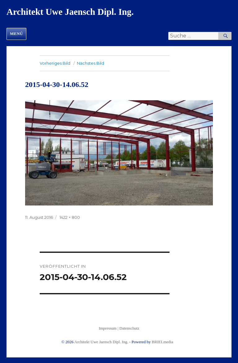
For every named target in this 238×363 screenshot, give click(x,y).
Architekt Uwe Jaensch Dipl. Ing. (70, 12)
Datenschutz (129, 328)
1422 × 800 (70, 217)
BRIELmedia (162, 341)
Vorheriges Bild (55, 63)
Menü (16, 33)
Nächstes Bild (90, 63)
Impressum (108, 328)
